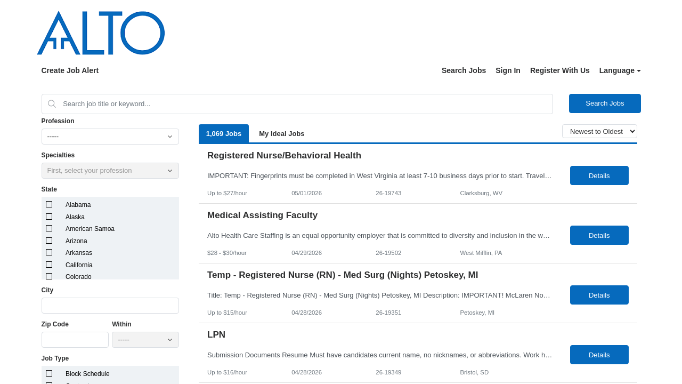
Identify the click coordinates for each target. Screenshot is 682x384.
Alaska (75, 217)
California (79, 265)
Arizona (76, 241)
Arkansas (79, 253)
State (49, 189)
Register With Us (560, 70)
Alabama (78, 205)
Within (122, 324)
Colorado (79, 277)
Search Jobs (464, 70)
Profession (58, 121)
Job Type (55, 358)
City (48, 290)
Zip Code (55, 324)
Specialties (58, 155)
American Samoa (90, 229)
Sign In (508, 70)
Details (599, 176)
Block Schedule (88, 374)
